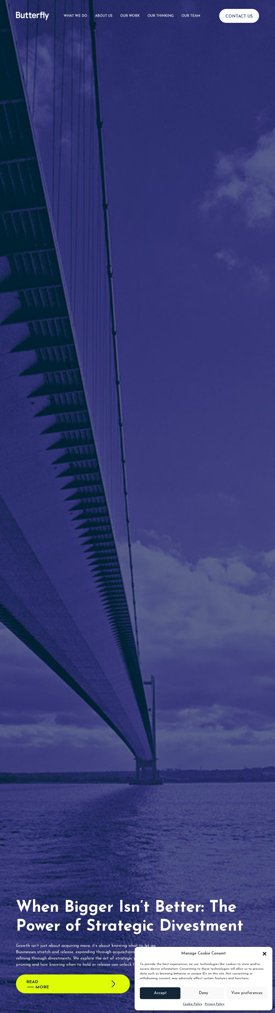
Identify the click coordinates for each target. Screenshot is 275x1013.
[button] (264, 953)
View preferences (246, 993)
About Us (103, 16)
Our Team (191, 16)
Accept (160, 993)
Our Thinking (160, 16)
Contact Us (239, 16)
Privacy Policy (214, 1004)
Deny (203, 993)
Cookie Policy (192, 1004)
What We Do (75, 16)
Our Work (130, 16)
